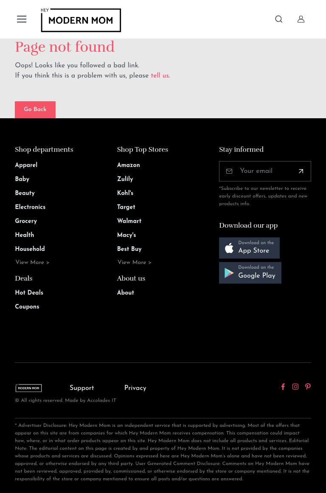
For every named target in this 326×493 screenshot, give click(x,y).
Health (24, 235)
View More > (32, 262)
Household (30, 249)
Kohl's (125, 193)
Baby (22, 179)
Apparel (26, 165)
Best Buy (129, 249)
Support (82, 388)
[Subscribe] (300, 171)
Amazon (128, 165)
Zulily (125, 179)
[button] (249, 248)
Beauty (25, 193)
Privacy (135, 388)
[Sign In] (301, 19)
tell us (160, 75)
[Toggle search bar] (279, 19)
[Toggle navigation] (21, 19)
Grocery (26, 221)
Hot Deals (29, 293)
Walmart (129, 221)
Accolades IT (101, 400)
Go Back (35, 109)
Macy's (126, 235)
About (125, 293)
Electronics (30, 207)
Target (126, 207)
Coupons (27, 307)
